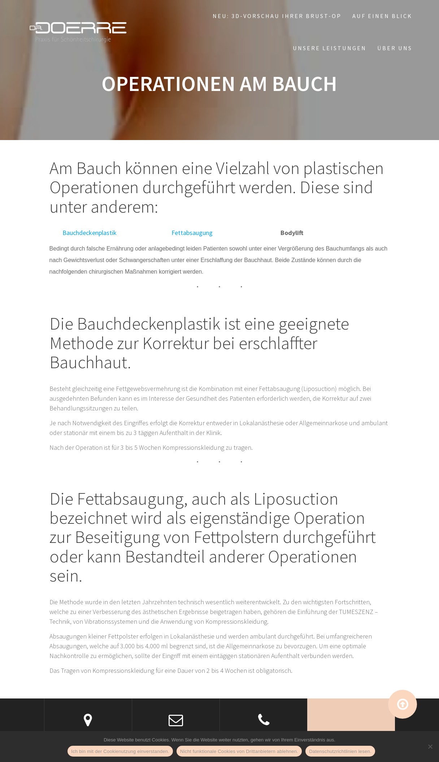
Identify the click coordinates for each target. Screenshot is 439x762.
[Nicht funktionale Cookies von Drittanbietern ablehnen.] (430, 746)
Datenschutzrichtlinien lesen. (340, 751)
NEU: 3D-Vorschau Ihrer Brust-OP (277, 15)
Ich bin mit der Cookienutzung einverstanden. (120, 751)
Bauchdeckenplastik (89, 232)
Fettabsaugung (192, 232)
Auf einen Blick (382, 15)
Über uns (394, 48)
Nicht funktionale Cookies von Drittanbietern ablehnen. (239, 751)
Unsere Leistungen (329, 48)
